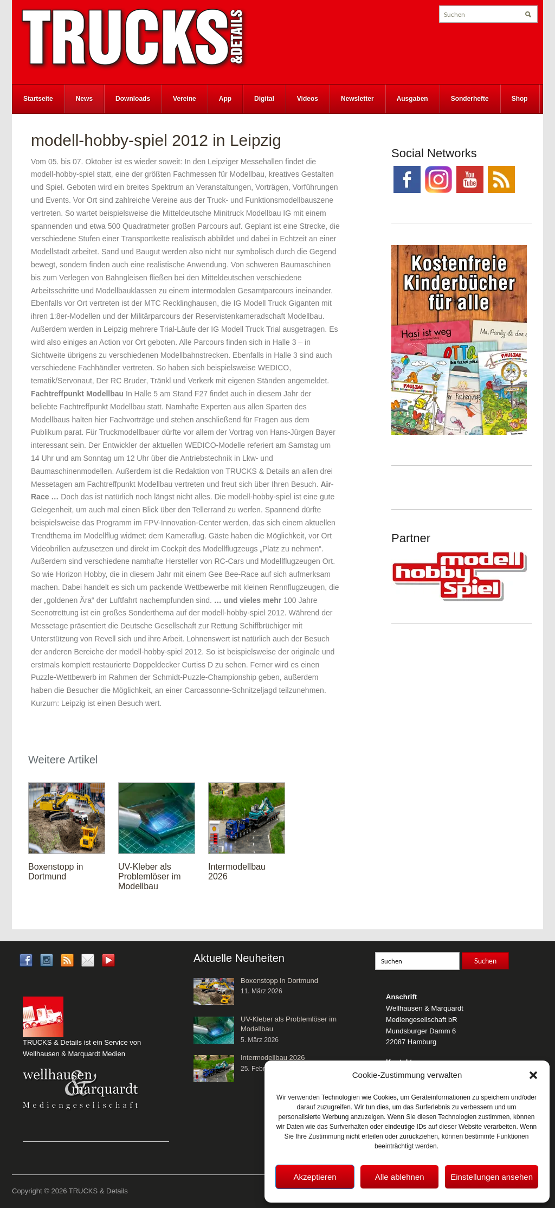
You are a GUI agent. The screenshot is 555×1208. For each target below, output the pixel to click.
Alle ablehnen (399, 1176)
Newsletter (357, 98)
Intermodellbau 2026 (273, 1057)
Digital (264, 98)
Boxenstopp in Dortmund (55, 871)
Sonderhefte (470, 98)
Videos (307, 98)
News (84, 98)
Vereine (184, 98)
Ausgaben (412, 98)
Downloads (132, 98)
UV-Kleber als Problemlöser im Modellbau (149, 876)
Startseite (38, 98)
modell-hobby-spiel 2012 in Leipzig (156, 140)
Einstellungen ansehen (491, 1176)
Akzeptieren (314, 1176)
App (225, 98)
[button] (533, 1075)
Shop (520, 98)
